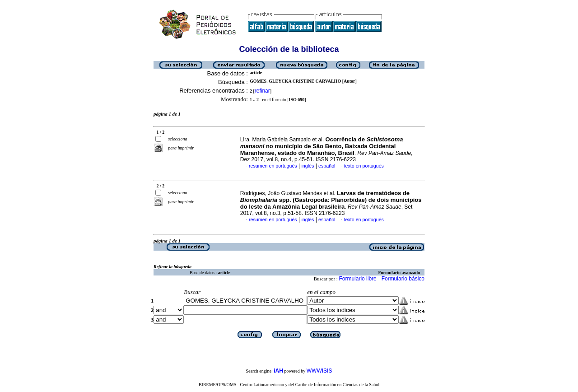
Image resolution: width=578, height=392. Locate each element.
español (326, 165)
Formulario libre (357, 278)
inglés (307, 165)
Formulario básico (403, 278)
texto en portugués (364, 165)
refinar (262, 91)
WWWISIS (319, 371)
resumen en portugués (273, 165)
